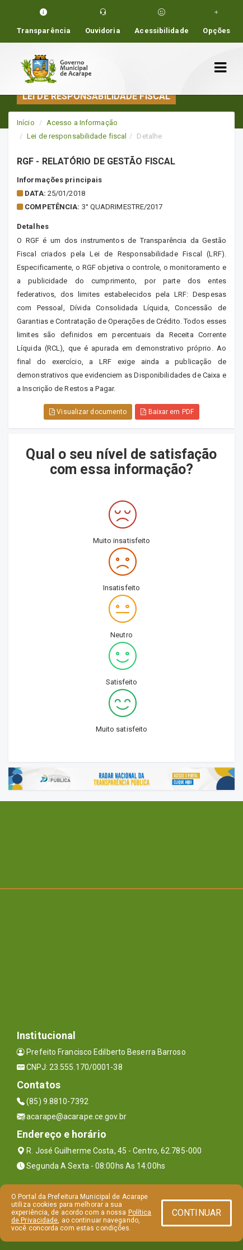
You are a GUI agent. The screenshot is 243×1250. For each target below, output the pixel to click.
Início (26, 122)
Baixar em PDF (167, 412)
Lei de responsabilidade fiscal (77, 136)
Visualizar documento (88, 412)
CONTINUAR (196, 1212)
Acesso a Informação (82, 122)
